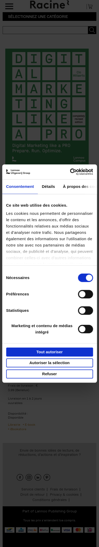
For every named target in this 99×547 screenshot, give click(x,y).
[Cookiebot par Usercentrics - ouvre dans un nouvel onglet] (70, 171)
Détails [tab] (48, 186)
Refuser (49, 374)
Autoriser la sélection (49, 362)
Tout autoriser (49, 352)
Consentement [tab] (20, 186)
